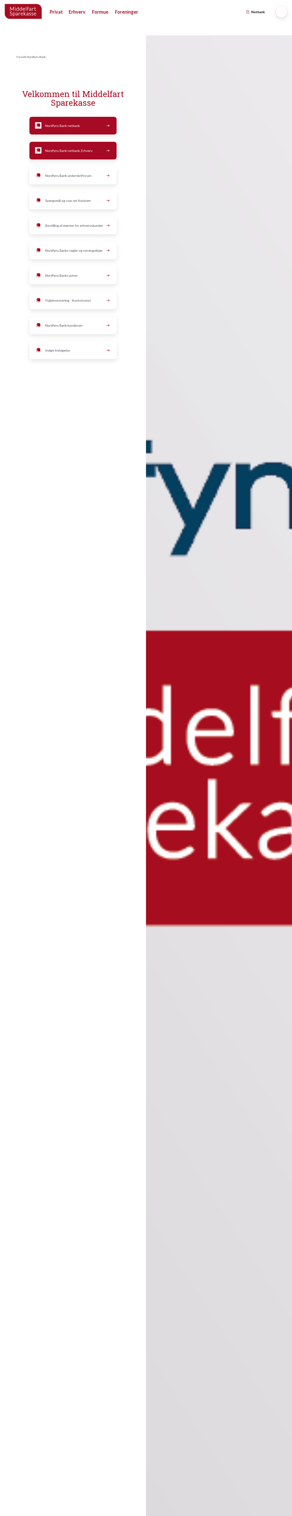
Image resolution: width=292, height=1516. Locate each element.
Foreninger (126, 12)
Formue (100, 12)
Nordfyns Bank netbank (72, 125)
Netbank (255, 12)
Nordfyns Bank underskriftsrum (72, 175)
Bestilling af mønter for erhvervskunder (72, 225)
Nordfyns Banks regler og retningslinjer (72, 250)
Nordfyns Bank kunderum (72, 325)
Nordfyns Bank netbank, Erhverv (72, 150)
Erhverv (77, 12)
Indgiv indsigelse (72, 350)
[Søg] (281, 12)
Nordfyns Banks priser (72, 275)
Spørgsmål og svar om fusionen (72, 200)
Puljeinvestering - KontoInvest (72, 300)
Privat (56, 12)
